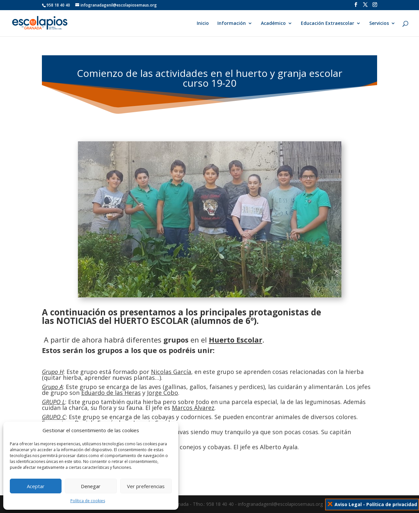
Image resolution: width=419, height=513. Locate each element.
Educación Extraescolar (327, 23)
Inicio (203, 23)
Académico (273, 23)
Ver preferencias (146, 486)
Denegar (90, 486)
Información (231, 23)
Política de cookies (87, 501)
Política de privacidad (391, 504)
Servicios (379, 23)
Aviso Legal (348, 504)
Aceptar (36, 486)
